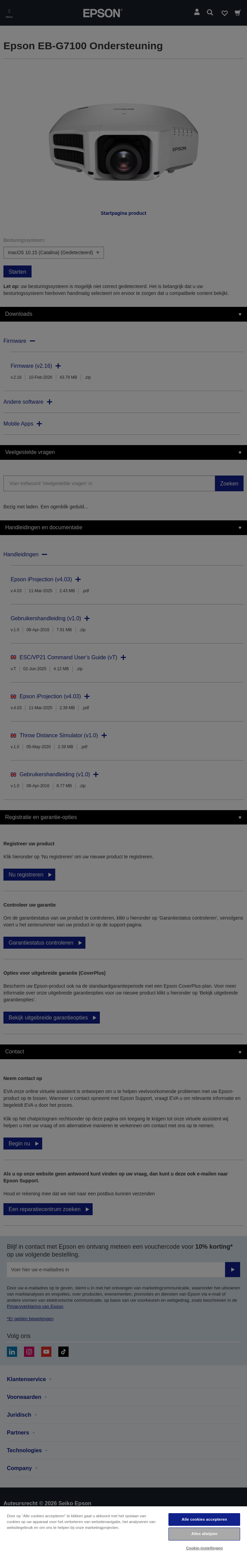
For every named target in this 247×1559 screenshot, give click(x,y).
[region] (123, 1532)
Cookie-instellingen (204, 1548)
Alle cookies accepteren (204, 1519)
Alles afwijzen (204, 1534)
